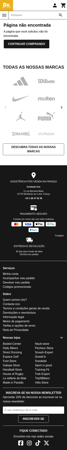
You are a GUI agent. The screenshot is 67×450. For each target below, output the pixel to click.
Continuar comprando (26, 43)
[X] (46, 443)
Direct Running (12, 352)
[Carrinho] (63, 5)
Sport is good (43, 365)
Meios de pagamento (16, 321)
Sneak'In (40, 356)
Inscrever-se (33, 418)
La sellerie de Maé (14, 378)
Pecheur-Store (44, 348)
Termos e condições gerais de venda (26, 308)
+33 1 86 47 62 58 (33, 198)
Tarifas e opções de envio (19, 325)
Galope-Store (11, 365)
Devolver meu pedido (16, 282)
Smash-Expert (44, 352)
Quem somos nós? (15, 299)
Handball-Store (12, 369)
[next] (61, 107)
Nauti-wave (42, 343)
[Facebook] (21, 443)
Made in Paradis (13, 382)
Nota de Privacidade (16, 329)
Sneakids (41, 361)
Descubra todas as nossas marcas (33, 149)
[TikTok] (38, 443)
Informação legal (13, 317)
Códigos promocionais (17, 286)
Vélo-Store (42, 382)
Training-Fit (42, 369)
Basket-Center (12, 343)
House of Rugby (13, 373)
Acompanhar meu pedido (19, 278)
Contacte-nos (33, 187)
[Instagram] (29, 443)
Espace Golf (10, 356)
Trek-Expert (42, 373)
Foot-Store (9, 361)
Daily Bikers (10, 348)
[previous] (5, 107)
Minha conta (10, 273)
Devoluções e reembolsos (19, 312)
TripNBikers (42, 378)
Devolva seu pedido (29, 254)
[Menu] (4, 15)
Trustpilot (59, 235)
